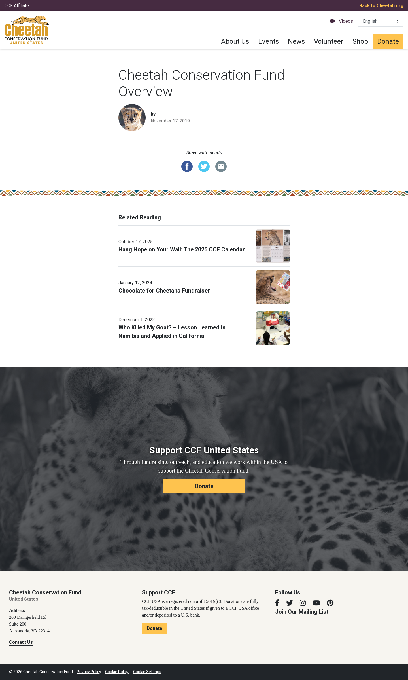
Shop (360, 41)
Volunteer (328, 41)
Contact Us (21, 642)
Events (268, 41)
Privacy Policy (89, 672)
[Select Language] (380, 21)
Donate (388, 41)
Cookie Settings (147, 672)
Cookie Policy (117, 672)
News (296, 41)
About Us (235, 41)
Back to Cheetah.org (381, 5)
